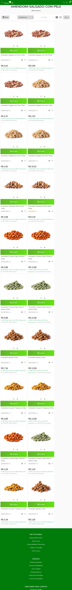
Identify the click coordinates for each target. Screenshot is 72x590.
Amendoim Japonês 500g (33, 257)
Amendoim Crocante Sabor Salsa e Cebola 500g (59, 207)
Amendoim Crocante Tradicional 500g (11, 308)
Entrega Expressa (36, 421)
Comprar (12, 51)
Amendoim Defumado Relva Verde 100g (10, 157)
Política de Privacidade (36, 424)
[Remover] (8, 46)
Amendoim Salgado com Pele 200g (11, 56)
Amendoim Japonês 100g (33, 358)
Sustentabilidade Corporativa (36, 393)
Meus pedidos (36, 455)
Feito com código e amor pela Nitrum (36, 575)
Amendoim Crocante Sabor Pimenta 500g (10, 207)
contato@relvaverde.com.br (17, 538)
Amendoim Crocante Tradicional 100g (11, 359)
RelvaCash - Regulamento (36, 445)
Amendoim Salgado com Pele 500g (34, 56)
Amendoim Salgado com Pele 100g (58, 56)
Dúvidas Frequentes (36, 411)
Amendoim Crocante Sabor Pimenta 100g (33, 308)
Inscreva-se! (36, 492)
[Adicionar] (15, 46)
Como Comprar (36, 418)
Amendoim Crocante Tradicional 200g (58, 258)
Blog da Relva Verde (36, 387)
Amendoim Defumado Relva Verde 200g (34, 157)
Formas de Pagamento (36, 415)
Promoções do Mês (36, 439)
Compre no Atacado (36, 397)
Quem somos (36, 390)
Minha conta (36, 452)
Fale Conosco (36, 400)
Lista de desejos (36, 462)
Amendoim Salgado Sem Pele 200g (35, 106)
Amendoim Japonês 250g (9, 257)
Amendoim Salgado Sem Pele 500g (58, 106)
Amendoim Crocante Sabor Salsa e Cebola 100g (59, 308)
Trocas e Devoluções (36, 428)
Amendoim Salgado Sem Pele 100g (11, 106)
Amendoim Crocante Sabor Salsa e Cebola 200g (35, 207)
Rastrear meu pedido (36, 458)
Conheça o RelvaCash (36, 442)
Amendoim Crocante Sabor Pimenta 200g (57, 157)
